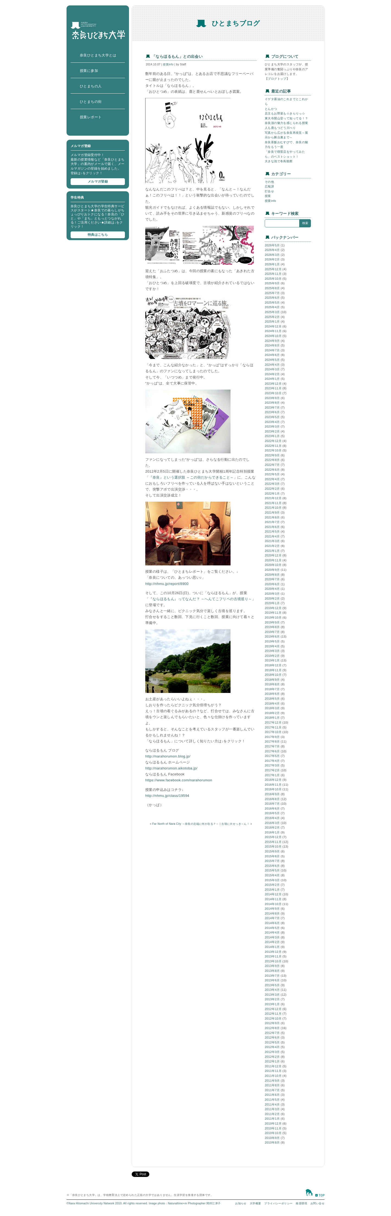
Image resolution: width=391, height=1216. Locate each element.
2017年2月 (272, 770)
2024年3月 (272, 369)
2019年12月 (273, 608)
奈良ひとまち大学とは (98, 55)
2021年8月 (272, 517)
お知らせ (241, 1203)
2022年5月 (272, 474)
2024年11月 (273, 331)
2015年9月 (272, 851)
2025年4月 (272, 307)
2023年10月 (273, 393)
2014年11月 (273, 899)
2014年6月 (272, 923)
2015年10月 (273, 846)
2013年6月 (272, 980)
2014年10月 (273, 904)
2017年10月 (273, 732)
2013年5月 (272, 985)
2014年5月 (272, 927)
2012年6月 (272, 1037)
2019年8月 (272, 627)
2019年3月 (272, 650)
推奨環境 (301, 1203)
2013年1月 (272, 1004)
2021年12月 (273, 498)
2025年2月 (272, 317)
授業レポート (91, 117)
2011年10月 (273, 1075)
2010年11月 (273, 1128)
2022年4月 (272, 479)
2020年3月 (272, 593)
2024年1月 (272, 378)
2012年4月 (272, 1047)
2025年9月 (272, 283)
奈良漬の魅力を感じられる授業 (286, 123)
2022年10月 (273, 450)
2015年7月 (272, 860)
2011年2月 (272, 1114)
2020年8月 (272, 574)
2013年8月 (272, 970)
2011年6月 (272, 1094)
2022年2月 (272, 488)
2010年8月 (272, 1142)
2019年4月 (272, 646)
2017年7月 (272, 746)
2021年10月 (273, 507)
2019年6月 (272, 636)
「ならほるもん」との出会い (177, 56)
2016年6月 (272, 808)
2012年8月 (272, 1028)
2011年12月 (273, 1066)
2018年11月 (273, 670)
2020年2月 (272, 598)
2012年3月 (272, 1051)
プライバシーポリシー (278, 1203)
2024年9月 (272, 340)
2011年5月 (272, 1099)
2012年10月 (273, 1018)
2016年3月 (272, 823)
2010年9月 (272, 1137)
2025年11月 (273, 273)
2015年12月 (273, 837)
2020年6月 (272, 584)
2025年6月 (272, 297)
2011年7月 (272, 1090)
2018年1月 (272, 717)
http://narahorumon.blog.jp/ (167, 756)
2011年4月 (272, 1104)
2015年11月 (273, 841)
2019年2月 (272, 655)
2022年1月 (272, 493)
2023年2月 (272, 431)
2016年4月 (272, 818)
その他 (269, 181)
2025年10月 (273, 278)
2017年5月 (272, 755)
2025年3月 (272, 312)
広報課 (269, 186)
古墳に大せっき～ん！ (235, 823)
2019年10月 (273, 617)
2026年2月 (272, 259)
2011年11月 (273, 1070)
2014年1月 (272, 946)
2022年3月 (272, 483)
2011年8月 (272, 1085)
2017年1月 (272, 775)
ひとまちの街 (91, 102)
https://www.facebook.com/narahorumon (178, 780)
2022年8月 (272, 459)
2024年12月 (273, 326)
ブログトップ (277, 78)
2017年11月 (273, 727)
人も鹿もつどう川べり (280, 127)
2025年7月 (272, 293)
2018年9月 (272, 679)
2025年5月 (272, 302)
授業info (168, 64)
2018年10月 (273, 674)
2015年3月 (272, 880)
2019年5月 (272, 641)
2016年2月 (272, 827)
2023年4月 (272, 422)
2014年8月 (272, 913)
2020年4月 (272, 588)
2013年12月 (273, 951)
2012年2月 (272, 1056)
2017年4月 (272, 760)
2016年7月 (272, 803)
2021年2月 (272, 545)
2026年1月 (272, 264)
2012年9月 (272, 1023)
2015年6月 (272, 865)
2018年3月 (272, 708)
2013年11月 (273, 956)
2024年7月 (272, 350)
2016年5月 (272, 813)
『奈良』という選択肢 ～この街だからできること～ (191, 477)
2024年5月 (272, 359)
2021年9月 (272, 512)
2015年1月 (272, 889)
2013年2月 (272, 999)
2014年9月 (272, 908)
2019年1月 (272, 660)
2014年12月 (273, 894)
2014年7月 (272, 918)
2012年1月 (272, 1061)
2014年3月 (272, 937)
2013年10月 (273, 961)
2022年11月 (273, 445)
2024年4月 (272, 364)
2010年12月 (273, 1123)
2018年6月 (272, 693)
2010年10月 (273, 1133)
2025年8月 (272, 288)
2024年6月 (272, 354)
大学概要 (255, 1203)
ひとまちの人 (91, 86)
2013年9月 (272, 965)
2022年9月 (272, 455)
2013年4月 (272, 989)
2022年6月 (272, 469)
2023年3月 (272, 426)
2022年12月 (273, 441)
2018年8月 (272, 684)
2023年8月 (272, 402)
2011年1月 (272, 1118)
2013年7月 (272, 975)
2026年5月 (272, 245)
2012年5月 (272, 1042)
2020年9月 (272, 569)
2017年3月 (272, 765)
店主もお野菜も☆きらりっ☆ (285, 113)
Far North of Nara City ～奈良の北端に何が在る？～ (185, 823)
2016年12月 (273, 779)
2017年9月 (272, 736)
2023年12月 (273, 383)
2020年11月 (273, 560)
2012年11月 (273, 1013)
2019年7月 (272, 632)
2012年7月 (272, 1032)
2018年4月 (272, 703)
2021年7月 (272, 522)
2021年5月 (272, 531)
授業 (268, 196)
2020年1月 (272, 603)
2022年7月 (272, 464)
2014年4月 (272, 932)
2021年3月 (272, 541)
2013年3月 (272, 994)
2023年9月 (272, 398)
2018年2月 (272, 713)
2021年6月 (272, 527)
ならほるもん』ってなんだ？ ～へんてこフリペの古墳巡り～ (202, 599)
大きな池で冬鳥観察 (279, 161)
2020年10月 (273, 564)
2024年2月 (272, 374)
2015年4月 (272, 875)
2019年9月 (272, 622)
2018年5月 (272, 698)
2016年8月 (272, 799)
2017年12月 (273, 722)
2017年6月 (272, 751)
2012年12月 (273, 1009)
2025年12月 (273, 269)
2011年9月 (272, 1080)
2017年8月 (272, 741)
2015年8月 (272, 856)
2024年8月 (272, 345)
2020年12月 (273, 555)
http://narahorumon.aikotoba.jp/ (171, 768)
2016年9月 (272, 794)
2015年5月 (272, 870)
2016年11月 (273, 784)
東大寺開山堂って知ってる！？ (286, 118)
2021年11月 (273, 503)
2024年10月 (273, 336)
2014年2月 (272, 942)
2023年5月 (272, 417)
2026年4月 (272, 250)
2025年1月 (272, 321)
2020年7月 (272, 579)
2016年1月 (272, 832)
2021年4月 (272, 536)
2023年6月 (272, 412)
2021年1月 (272, 550)
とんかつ (271, 108)
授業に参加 (89, 71)
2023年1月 (272, 436)
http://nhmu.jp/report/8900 (166, 584)
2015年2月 (272, 884)
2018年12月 (273, 665)
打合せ (269, 191)
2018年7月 (272, 689)
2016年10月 (273, 789)
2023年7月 (272, 407)
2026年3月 (272, 254)
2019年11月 (273, 612)
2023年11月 (273, 388)
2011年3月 (272, 1109)
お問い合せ (317, 1203)
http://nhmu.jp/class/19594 (167, 796)
